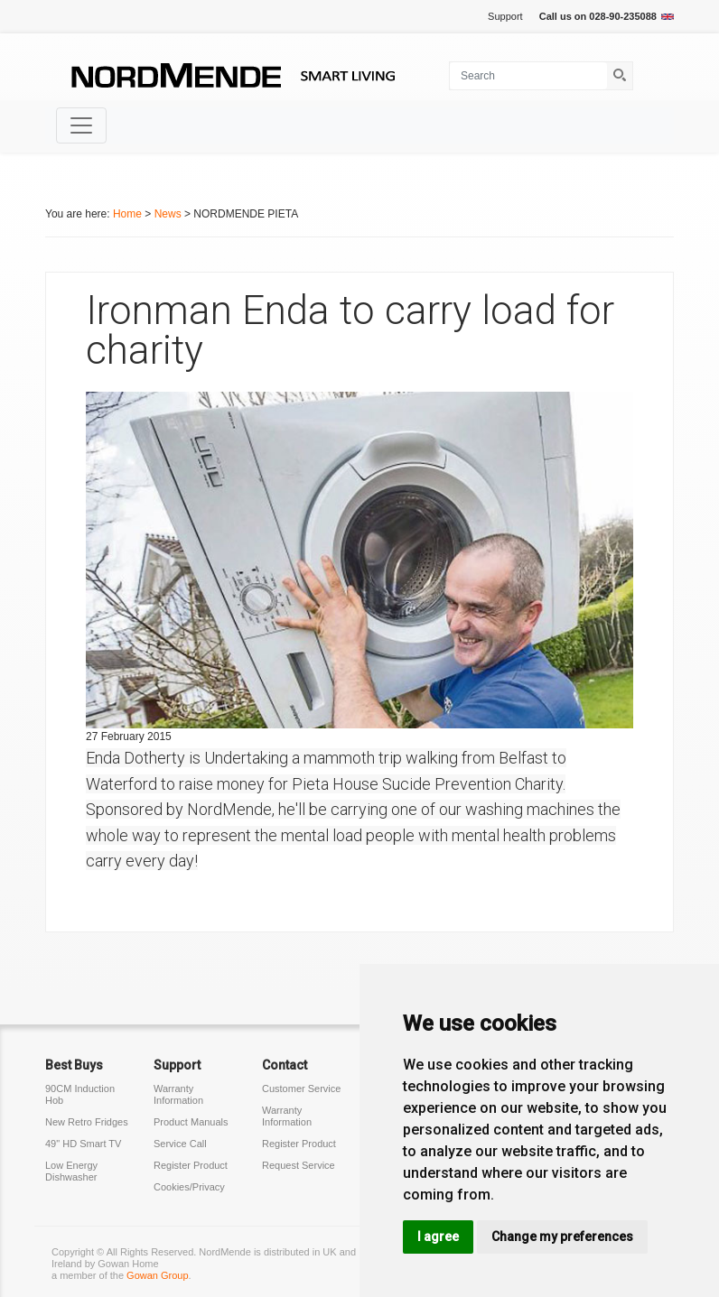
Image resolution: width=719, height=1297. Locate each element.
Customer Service (301, 1088)
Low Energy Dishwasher (71, 1171)
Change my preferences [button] (562, 1236)
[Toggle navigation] (81, 125)
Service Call (180, 1143)
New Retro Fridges (86, 1121)
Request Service (298, 1165)
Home (127, 214)
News (168, 214)
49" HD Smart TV (83, 1143)
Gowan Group (157, 1275)
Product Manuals (191, 1121)
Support (505, 16)
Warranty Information (178, 1094)
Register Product (191, 1165)
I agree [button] (438, 1236)
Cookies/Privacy (189, 1186)
